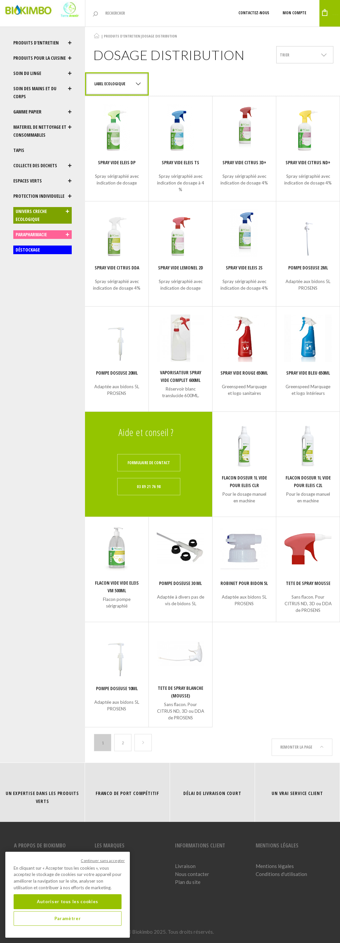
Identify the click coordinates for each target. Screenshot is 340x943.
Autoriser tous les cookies (67, 901)
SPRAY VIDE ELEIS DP (116, 162)
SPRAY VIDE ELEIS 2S (244, 267)
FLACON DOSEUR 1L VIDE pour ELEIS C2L (308, 481)
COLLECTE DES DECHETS (42, 166)
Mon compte (253, 13)
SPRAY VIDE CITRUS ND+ (308, 162)
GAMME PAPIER (42, 112)
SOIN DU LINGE (42, 73)
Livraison (185, 863)
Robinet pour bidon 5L (244, 583)
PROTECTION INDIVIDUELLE (42, 196)
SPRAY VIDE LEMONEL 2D (180, 267)
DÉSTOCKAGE (28, 250)
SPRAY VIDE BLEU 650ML (308, 373)
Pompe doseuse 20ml (117, 373)
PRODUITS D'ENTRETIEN (42, 43)
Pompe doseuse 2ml (308, 267)
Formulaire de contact (149, 463)
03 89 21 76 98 (149, 486)
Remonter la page (302, 742)
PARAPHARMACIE (42, 235)
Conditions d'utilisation (281, 871)
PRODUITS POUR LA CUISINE (42, 58)
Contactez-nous (213, 13)
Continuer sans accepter (103, 860)
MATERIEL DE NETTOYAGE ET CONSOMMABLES (42, 131)
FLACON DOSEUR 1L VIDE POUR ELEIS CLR (244, 481)
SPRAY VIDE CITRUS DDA (117, 267)
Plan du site (188, 879)
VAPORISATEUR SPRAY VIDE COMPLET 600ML (180, 376)
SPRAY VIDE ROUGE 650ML (244, 373)
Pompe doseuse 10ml (117, 688)
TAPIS (18, 150)
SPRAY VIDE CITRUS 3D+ (244, 162)
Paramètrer (67, 918)
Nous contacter (192, 871)
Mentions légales (275, 863)
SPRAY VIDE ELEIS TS (180, 162)
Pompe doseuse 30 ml (180, 583)
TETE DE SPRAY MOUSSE (308, 583)
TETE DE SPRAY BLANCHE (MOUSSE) (180, 692)
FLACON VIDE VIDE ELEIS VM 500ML (117, 587)
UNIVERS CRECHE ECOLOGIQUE (42, 215)
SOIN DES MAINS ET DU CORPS (42, 93)
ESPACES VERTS (42, 181)
